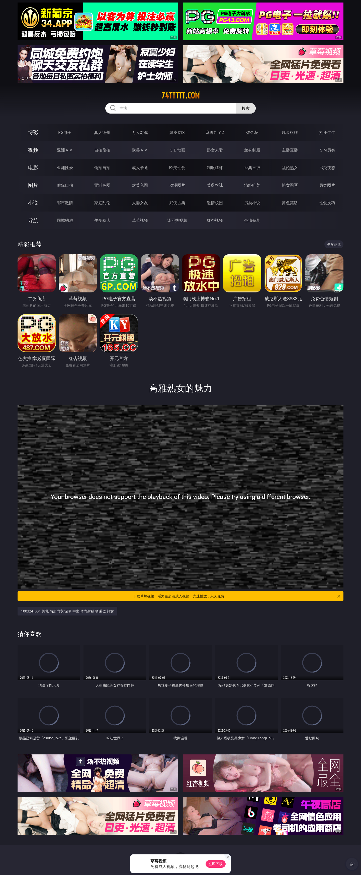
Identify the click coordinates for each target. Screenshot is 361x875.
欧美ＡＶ (140, 150)
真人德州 (102, 132)
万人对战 (140, 132)
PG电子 (64, 132)
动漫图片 (177, 185)
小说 (33, 202)
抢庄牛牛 (327, 132)
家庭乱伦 (102, 202)
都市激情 (65, 202)
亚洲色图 (102, 185)
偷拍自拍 (102, 167)
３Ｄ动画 (177, 150)
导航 (33, 220)
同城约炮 (65, 220)
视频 (33, 149)
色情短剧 (252, 220)
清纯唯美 (252, 185)
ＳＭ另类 (327, 150)
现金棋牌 (290, 132)
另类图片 (327, 185)
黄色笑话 (290, 202)
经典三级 (252, 167)
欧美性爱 (177, 167)
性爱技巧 (327, 202)
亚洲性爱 (65, 167)
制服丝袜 (215, 167)
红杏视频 (215, 220)
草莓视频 (140, 220)
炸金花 (252, 132)
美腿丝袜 (215, 185)
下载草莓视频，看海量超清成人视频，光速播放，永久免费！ (237, 596)
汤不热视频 (177, 220)
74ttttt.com (180, 95)
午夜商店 (102, 220)
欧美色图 (140, 185)
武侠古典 (177, 202)
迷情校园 (215, 202)
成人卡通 (140, 167)
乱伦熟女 (290, 167)
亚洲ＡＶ (65, 150)
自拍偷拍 (102, 150)
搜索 (246, 108)
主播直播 (290, 150)
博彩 (33, 132)
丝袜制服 (252, 150)
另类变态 (327, 167)
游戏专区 (177, 132)
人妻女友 (140, 202)
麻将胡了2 (215, 132)
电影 (33, 167)
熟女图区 (290, 185)
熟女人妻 (215, 150)
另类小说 (252, 202)
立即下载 (216, 863)
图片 (33, 185)
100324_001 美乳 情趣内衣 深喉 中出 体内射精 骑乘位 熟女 (67, 611)
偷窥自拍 (65, 185)
